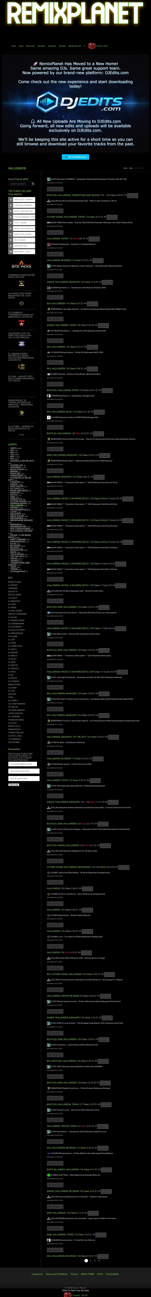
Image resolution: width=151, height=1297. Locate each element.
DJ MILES (54, 244)
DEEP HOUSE (16, 486)
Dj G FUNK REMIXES (17, 703)
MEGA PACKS (17, 515)
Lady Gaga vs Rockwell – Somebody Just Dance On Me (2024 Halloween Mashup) (89, 677)
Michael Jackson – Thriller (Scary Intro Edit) (74, 764)
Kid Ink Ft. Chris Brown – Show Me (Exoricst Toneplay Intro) (81, 894)
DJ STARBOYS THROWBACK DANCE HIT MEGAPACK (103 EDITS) (21, 319)
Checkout (62, 46)
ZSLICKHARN (14, 742)
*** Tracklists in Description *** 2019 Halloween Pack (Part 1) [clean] (90, 569)
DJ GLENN (13, 636)
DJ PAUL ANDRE (15, 610)
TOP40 (81, 216)
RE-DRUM (66, 260)
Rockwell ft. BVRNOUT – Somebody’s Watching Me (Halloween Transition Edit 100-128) (92, 179)
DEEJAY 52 (13, 591)
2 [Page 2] (90, 1260)
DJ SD (11, 675)
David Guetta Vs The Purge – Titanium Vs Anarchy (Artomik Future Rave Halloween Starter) (99, 439)
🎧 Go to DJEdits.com (75, 156)
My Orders (41, 46)
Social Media (112, 1273)
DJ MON (12, 662)
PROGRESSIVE (17, 541)
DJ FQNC (54, 374)
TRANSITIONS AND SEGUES (86, 195)
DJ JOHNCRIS (14, 716)
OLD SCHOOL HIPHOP (21, 530)
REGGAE (14, 547)
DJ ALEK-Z (13, 598)
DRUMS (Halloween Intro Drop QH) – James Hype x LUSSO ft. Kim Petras (87, 1218)
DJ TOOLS (15, 488)
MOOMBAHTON (18, 526)
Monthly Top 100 (75, 46)
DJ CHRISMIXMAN (16, 623)
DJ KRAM (54, 287)
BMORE (14, 471)
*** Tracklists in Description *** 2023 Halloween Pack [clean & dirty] (90, 482)
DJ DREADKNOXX (16, 633)
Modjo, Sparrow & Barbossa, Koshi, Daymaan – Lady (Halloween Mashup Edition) (89, 266)
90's (12, 458)
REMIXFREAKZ (57, 309)
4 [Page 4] (99, 1260)
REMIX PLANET (15, 582)
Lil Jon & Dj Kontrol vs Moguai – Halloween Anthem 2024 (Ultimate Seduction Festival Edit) (93, 829)
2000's (13, 448)
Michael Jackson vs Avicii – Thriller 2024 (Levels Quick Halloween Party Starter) (89, 1001)
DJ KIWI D (12, 649)
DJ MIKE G (13, 655)
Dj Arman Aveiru (57, 612)
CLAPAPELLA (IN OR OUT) (19, 478)
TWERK (14, 569)
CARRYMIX (13, 588)
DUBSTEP (15, 492)
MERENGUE (16, 524)
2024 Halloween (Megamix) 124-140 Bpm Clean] (78, 851)
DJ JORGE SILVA (57, 1175)
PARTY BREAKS (18, 539)
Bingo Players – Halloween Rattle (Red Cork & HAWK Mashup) (87, 460)
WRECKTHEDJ (14, 684)
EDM (49, 454)
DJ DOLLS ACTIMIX (16, 630)
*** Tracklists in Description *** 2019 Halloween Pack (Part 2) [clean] (90, 547)
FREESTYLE (16, 498)
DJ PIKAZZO (13, 668)
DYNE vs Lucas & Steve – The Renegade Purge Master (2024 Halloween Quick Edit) (90, 1023)
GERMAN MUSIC (18, 503)
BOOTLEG (52, 195)
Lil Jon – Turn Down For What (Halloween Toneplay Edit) (80, 936)
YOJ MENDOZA (15, 739)
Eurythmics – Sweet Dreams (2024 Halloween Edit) (77, 1044)
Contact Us (37, 1274)
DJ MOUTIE (13, 665)
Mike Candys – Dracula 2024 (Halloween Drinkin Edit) (78, 634)
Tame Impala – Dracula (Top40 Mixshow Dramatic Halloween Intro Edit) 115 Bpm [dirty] (97, 222)
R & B (13, 543)
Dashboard (52, 46)
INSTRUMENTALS (19, 509)
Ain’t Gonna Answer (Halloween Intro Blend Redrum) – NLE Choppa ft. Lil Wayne (91, 979)
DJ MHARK (55, 395)
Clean (113, 195)
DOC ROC (12, 694)
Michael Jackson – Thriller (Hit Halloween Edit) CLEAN (81, 352)
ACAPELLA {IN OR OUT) (22, 460)
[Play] (50, 189)
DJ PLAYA (12, 723)
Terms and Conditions (57, 1273)
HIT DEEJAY (55, 330)
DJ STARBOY (14, 681)
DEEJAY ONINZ (57, 222)
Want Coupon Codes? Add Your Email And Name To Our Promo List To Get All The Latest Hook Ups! (20, 756)
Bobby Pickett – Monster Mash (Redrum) (74, 915)
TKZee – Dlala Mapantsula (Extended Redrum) (81, 1175)
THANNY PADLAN (16, 732)
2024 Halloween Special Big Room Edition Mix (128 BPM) (79, 1066)
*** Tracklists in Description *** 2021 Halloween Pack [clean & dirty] (90, 504)
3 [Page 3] (94, 1260)
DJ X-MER (55, 417)
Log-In (21, 46)
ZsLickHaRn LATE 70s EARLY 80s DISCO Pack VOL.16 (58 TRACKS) (19, 340)
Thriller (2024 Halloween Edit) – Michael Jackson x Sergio (82, 958)
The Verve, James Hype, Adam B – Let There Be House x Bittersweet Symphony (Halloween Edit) (101, 720)
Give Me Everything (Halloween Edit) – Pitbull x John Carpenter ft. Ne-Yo (88, 200)
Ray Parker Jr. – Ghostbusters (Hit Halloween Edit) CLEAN (83, 330)
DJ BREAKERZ (14, 601)
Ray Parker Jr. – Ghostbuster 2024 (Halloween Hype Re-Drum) (81, 1131)
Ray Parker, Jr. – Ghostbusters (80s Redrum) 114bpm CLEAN (82, 287)
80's (49, 303)
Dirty (75, 238)
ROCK (69, 411)
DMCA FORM (87, 1273)
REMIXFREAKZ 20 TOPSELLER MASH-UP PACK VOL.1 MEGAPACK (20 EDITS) (20, 403)
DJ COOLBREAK (15, 626)
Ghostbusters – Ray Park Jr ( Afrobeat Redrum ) (77, 244)
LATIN (13, 511)
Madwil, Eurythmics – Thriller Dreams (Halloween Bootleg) (86, 1088)
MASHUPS (74, 281)
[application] (55, 188)
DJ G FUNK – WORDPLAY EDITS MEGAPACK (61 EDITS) (21, 428)
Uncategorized (17, 571)
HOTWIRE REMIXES (16, 710)
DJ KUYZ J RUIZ (15, 736)
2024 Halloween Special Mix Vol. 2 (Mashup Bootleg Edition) (81, 785)
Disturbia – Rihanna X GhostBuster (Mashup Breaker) (79, 374)
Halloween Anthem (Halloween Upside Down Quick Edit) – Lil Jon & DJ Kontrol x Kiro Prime (95, 807)
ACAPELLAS (16, 465)
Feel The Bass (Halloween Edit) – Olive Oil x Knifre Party (81, 591)
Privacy (74, 1273)
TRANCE (14, 560)
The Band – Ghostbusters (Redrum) (71, 742)
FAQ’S (100, 1273)
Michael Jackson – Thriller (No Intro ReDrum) (77, 1240)
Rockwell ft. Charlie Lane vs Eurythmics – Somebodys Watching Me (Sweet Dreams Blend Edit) (95, 699)
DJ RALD (12, 671)
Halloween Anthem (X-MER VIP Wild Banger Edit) (78, 417)
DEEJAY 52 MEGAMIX (17, 614)
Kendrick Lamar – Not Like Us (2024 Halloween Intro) (78, 1110)
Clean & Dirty (100, 498)
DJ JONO (12, 642)
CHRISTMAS (16, 475)
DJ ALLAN (55, 200)
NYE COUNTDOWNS (20, 528)
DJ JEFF (54, 179)
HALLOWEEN (64, 195)
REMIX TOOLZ (14, 726)
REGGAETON (16, 549)
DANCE (50, 281)
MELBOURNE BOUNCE (21, 520)
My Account (30, 46)
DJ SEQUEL (13, 585)
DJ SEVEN (55, 1153)
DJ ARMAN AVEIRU (16, 620)
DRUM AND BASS (19, 490)
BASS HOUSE (17, 469)
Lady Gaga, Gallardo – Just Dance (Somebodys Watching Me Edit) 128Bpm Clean (94, 309)
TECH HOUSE (17, 554)
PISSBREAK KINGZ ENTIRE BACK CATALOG (21, 280)
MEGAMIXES (84, 866)
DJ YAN (54, 742)
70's (12, 454)
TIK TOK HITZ (79, 736)
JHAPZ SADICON (15, 713)
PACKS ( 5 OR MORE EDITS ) (75, 498)
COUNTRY (15, 481)
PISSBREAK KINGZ (16, 719)
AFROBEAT (15, 467)
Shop (130, 168)
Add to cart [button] (133, 195)
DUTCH (14, 494)
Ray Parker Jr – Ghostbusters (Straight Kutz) (77, 395)
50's (12, 450)
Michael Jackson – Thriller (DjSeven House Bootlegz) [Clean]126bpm (86, 1153)
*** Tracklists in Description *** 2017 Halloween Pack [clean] (87, 655)
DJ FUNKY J (13, 700)
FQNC (11, 697)
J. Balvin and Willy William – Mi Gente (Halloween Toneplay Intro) (84, 872)
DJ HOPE (54, 872)
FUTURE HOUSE (55, 216)
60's (12, 452)
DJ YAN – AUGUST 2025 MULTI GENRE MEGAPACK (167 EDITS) (21, 383)
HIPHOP (65, 995)
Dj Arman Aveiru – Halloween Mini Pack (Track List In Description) (90, 612)
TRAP (13, 566)
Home (13, 46)
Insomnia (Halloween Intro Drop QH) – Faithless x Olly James (83, 1196)
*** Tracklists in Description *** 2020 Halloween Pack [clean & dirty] (90, 525)
